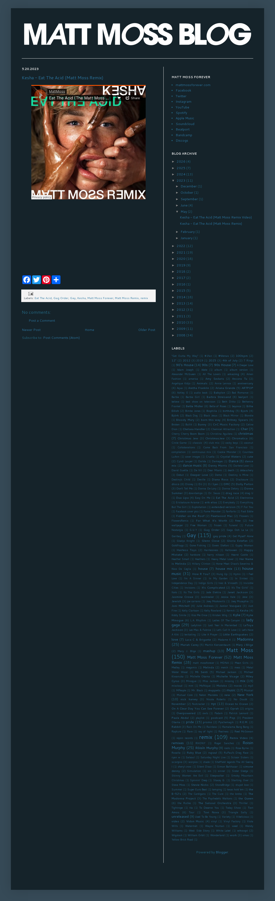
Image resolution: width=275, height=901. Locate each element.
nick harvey (189, 699)
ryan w (176, 757)
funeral (233, 525)
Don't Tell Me (184, 488)
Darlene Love (241, 465)
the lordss (236, 794)
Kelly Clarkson (190, 610)
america (193, 379)
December (189, 186)
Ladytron (196, 625)
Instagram (183, 101)
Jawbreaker (207, 597)
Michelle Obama (200, 676)
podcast (217, 718)
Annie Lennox (223, 383)
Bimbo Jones (192, 411)
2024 (181, 174)
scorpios (193, 762)
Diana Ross (220, 479)
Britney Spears (237, 420)
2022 (181, 245)
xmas (246, 835)
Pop (232, 718)
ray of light (205, 731)
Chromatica (240, 438)
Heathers (200, 559)
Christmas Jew (188, 438)
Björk (175, 415)
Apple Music (185, 118)
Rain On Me (194, 727)
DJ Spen (213, 484)
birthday (228, 411)
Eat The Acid (43, 298)
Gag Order (60, 298)
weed (235, 826)
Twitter (181, 96)
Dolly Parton (244, 484)
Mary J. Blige (187, 651)
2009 (181, 328)
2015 (181, 290)
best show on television (200, 401)
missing (229, 681)
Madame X (224, 639)
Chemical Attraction (223, 429)
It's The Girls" (239, 587)
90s (205, 365)
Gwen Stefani (220, 545)
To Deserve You (209, 807)
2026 (181, 161)
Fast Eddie (247, 511)
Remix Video (239, 738)
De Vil (198, 470)
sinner (221, 771)
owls (205, 713)
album (218, 370)
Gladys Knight (186, 541)
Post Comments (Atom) (61, 337)
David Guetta (180, 470)
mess (237, 667)
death (231, 470)
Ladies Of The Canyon (226, 620)
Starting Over (240, 780)
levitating (190, 634)
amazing (233, 374)
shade (206, 762)
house (203, 568)
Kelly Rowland (212, 610)
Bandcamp (184, 135)
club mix (214, 443)
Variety (226, 816)
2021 (181, 252)
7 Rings (248, 360)
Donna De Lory (207, 488)
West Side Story (199, 830)
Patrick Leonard (238, 713)
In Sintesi (241, 578)
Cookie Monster (226, 452)
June (184, 205)
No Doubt (240, 699)
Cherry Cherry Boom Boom (188, 434)
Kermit (231, 610)
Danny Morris (217, 465)
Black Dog (191, 415)
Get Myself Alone (243, 536)
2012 (181, 309)
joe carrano (193, 601)
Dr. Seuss (214, 493)
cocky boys (231, 443)
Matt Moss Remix (127, 298)
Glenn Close (210, 540)
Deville (201, 479)
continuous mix (201, 452)
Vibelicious (242, 816)
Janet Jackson (237, 592)
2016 (181, 284)
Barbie (175, 397)
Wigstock (177, 835)
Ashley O (182, 392)
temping (217, 789)
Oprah (234, 708)
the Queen (246, 798)
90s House (222, 365)
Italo (174, 592)
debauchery (246, 470)
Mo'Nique (204, 685)
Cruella (210, 456)
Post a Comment (42, 320)
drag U (249, 493)
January (187, 238)
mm (190, 685)
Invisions (190, 587)
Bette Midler (194, 406)
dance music (192, 465)
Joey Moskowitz (215, 601)
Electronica (246, 498)
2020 (181, 258)
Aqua (180, 388)
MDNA (224, 663)
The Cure (217, 794)
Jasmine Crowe (182, 597)
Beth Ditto (229, 401)
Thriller (243, 803)
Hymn (237, 574)
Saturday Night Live (212, 757)
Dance (233, 461)
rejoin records (184, 738)
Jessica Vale (228, 597)
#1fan (208, 356)
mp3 (250, 685)
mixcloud (177, 685)
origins (249, 708)
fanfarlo (231, 511)
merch (224, 667)
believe (175, 401)
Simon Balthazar (227, 766)
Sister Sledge (240, 771)
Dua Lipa (182, 497)
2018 (181, 271)
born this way (211, 420)
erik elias (211, 502)
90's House (185, 365)
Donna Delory (230, 488)
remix (144, 298)
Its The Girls (192, 592)
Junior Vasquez (230, 606)
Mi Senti (201, 672)
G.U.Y (193, 530)
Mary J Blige (244, 645)
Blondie (249, 415)
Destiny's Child (181, 479)
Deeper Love (199, 475)
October (187, 192)
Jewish (176, 601)
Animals (202, 383)
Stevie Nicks (200, 785)
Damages (217, 461)
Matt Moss (239, 650)
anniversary (245, 383)
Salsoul (190, 757)
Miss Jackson (211, 681)
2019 (181, 265)
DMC (227, 484)
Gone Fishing (198, 545)
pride (190, 722)
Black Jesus (210, 415)
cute (250, 456)
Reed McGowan (243, 731)
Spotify (181, 112)
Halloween (231, 550)
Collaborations (186, 447)
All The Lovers (212, 374)
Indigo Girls (205, 583)
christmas (245, 433)
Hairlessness (211, 550)
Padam (219, 713)
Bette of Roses (217, 406)
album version (239, 370)
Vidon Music (195, 821)
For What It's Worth (211, 520)
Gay (73, 298)
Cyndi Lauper (185, 461)
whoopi (242, 830)
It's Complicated (213, 587)
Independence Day (182, 583)
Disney (189, 484)
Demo (218, 475)
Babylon (219, 392)
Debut (180, 475)
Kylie (236, 615)
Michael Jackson (226, 672)
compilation (179, 452)
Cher (244, 429)
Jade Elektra (213, 592)
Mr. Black (197, 690)
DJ (200, 484)
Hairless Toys (187, 550)
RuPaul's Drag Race (236, 752)
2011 (181, 316)
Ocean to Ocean (236, 704)
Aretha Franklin (198, 388)
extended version (224, 507)
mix (242, 680)
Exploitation (199, 507)
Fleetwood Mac (222, 516)
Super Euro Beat (197, 789)
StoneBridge (222, 785)
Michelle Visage (227, 676)
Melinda (208, 667)
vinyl (214, 821)
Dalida (202, 461)
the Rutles (184, 803)
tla (191, 807)
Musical (248, 690)
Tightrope (177, 807)
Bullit (188, 424)
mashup (209, 651)
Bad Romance (240, 392)
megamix (191, 667)
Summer (177, 789)
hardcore (195, 554)
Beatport (183, 129)
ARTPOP (247, 388)
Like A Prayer (209, 634)
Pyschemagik (226, 722)
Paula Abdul (180, 718)
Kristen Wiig (219, 615)
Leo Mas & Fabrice (200, 630)
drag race (232, 493)
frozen (218, 525)
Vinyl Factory (232, 821)
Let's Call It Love (226, 630)
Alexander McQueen (184, 374)
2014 (181, 297)
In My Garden (218, 578)
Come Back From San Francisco (225, 447)
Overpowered (185, 713)
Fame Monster (212, 511)
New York (245, 694)
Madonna (245, 639)
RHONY (200, 743)
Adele (204, 370)
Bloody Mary (185, 420)
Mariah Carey (189, 645)
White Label (223, 830)
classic (197, 442)
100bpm (242, 356)
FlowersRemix (180, 520)
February (188, 231)
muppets (214, 690)
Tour (191, 812)
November (179, 704)
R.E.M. (244, 722)
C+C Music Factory (226, 424)
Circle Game (179, 443)
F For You (247, 507)
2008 (181, 335)
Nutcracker (198, 704)
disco (175, 484)
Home (89, 329)
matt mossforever (203, 663)
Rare (189, 731)
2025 (181, 168)
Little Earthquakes (235, 634)
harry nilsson (215, 554)
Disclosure (242, 479)
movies (238, 685)
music (231, 690)
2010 (181, 322)
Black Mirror (231, 415)
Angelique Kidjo (181, 383)
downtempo (196, 493)
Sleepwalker (217, 775)
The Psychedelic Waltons (218, 798)
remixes (178, 743)
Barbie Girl (193, 397)
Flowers (244, 516)
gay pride (220, 536)
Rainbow (211, 727)
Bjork (244, 411)
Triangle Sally (237, 812)
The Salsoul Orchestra (214, 803)
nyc (213, 703)
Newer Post (31, 329)
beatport (243, 397)
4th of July (230, 360)
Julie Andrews (204, 606)
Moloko (221, 685)
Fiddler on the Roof (190, 516)
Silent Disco (204, 766)
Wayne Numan (214, 826)
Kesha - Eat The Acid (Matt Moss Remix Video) (216, 217)
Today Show (233, 807)
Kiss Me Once (199, 615)
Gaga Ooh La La (237, 530)
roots (227, 748)
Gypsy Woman (244, 545)
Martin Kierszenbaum (218, 645)
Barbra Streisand (219, 397)
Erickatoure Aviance (187, 502)
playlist (200, 718)
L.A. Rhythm (198, 620)
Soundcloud (185, 123)
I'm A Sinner (192, 578)
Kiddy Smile (179, 615)
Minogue (191, 681)
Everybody (229, 502)
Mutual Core (185, 695)
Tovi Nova (211, 812)
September (190, 199)
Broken (176, 424)
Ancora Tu (239, 378)
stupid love (242, 785)
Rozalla (176, 752)
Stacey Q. (219, 780)
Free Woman (198, 525)
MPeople (181, 690)
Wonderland (217, 835)
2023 (181, 180)
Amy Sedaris (214, 378)
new (227, 695)
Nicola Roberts (215, 699)
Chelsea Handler (194, 429)
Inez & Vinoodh (228, 583)
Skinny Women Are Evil (187, 775)
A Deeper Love (245, 365)
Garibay (176, 536)
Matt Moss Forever (100, 298)
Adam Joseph (185, 370)
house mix (224, 568)
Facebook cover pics (187, 511)
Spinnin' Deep (198, 780)
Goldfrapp (178, 545)
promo (207, 722)
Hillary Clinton (201, 563)
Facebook (183, 90)
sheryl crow (184, 766)
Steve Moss (178, 785)
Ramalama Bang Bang (235, 727)
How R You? (201, 574)
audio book (200, 392)
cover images (192, 456)
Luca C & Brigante (198, 639)
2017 (181, 277)
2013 (181, 303)
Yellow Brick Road (182, 839)
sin (209, 771)
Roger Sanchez (224, 743)
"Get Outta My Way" (185, 356)
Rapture (176, 731)
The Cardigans (197, 794)
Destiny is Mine (238, 475)
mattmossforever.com (193, 85)
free (238, 520)
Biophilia (211, 411)
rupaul (212, 752)
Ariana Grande (225, 388)
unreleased (180, 816)
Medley (176, 667)
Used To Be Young (205, 816)
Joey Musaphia (240, 601)
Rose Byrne (242, 748)
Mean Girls (242, 663)
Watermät (191, 826)
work (233, 835)
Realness (223, 731)
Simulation (194, 771)
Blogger (222, 852)
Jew (245, 597)
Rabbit (176, 727)
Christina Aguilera (221, 434)
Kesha (81, 298)
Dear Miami (214, 470)
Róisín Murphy (206, 747)
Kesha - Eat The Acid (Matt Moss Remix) (62, 77)
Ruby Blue (194, 752)
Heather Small (180, 559)
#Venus (223, 356)
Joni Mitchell (181, 606)
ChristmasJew (215, 438)
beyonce (236, 406)
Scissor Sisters (240, 757)
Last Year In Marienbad (222, 625)
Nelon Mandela (208, 695)
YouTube (182, 107)
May (184, 211)
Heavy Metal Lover (222, 559)
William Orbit (196, 835)
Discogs (182, 140)
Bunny (202, 424)
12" (174, 360)
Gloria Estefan (237, 540)
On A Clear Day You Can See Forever (198, 708)
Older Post (146, 329)
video (175, 821)
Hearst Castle (239, 554)
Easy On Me (202, 498)
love (175, 639)
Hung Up (221, 574)
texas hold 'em (235, 789)
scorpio (177, 762)
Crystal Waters (230, 456)
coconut (248, 443)
